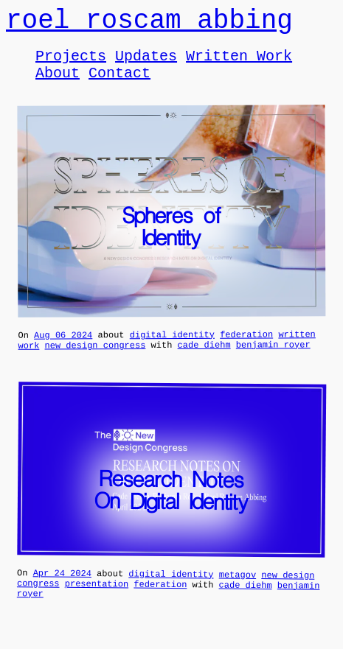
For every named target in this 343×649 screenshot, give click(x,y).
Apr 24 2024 (62, 590)
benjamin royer (273, 360)
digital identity (172, 347)
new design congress (95, 360)
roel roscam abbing (149, 24)
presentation (97, 603)
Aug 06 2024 (63, 348)
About (57, 84)
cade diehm (204, 360)
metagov (238, 592)
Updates (146, 64)
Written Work (239, 64)
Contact (119, 84)
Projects (70, 64)
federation (246, 347)
